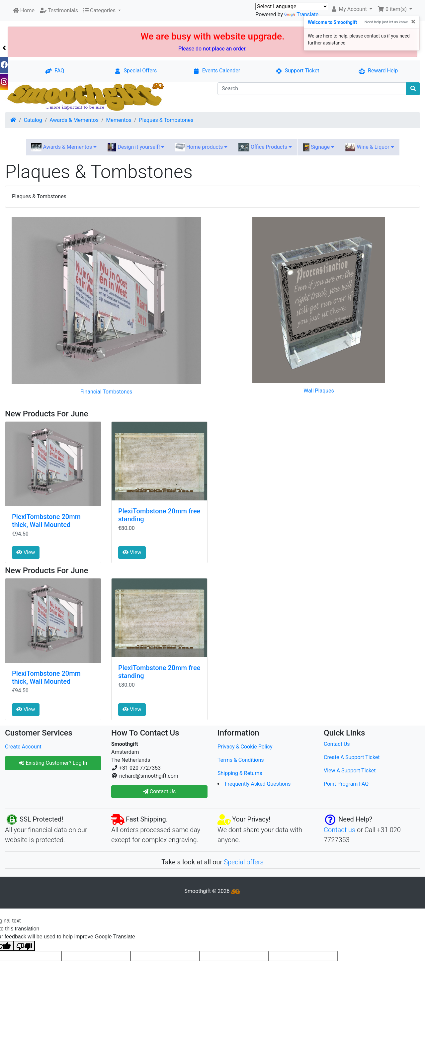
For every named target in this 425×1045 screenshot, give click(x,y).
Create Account (23, 746)
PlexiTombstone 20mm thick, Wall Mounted (46, 521)
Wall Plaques (318, 391)
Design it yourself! (136, 147)
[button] (351, 9)
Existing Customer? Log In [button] (53, 763)
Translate (301, 14)
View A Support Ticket (350, 770)
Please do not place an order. (212, 48)
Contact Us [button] (159, 791)
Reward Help (378, 70)
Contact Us (337, 744)
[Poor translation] (24, 946)
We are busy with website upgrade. (212, 36)
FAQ (54, 70)
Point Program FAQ (346, 784)
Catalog (33, 120)
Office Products (265, 147)
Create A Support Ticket (352, 757)
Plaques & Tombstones (166, 120)
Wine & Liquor (369, 147)
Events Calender (216, 70)
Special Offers (135, 70)
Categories (100, 10)
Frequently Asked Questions (258, 784)
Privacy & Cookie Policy (245, 746)
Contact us (339, 830)
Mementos (118, 120)
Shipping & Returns (239, 773)
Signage (319, 147)
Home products (201, 147)
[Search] (311, 88)
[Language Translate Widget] (291, 6)
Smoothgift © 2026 (213, 891)
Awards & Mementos (74, 120)
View (25, 552)
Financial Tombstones (106, 392)
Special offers (244, 862)
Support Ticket (297, 70)
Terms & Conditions (240, 760)
